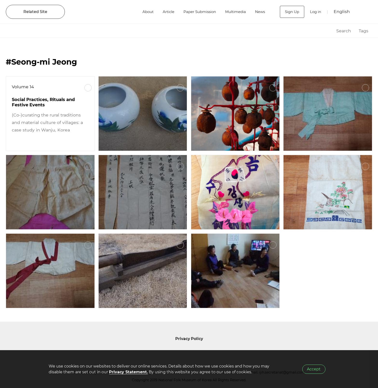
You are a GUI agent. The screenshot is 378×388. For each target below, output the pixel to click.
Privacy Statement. (128, 372)
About (143, 11)
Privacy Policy (189, 338)
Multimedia (234, 11)
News (260, 11)
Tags (363, 30)
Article (164, 11)
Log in (315, 11)
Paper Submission (196, 11)
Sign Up (290, 11)
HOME (326, 31)
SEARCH (364, 12)
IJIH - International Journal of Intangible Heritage (100, 12)
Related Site (35, 11)
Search (343, 30)
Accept (314, 369)
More (88, 87)
